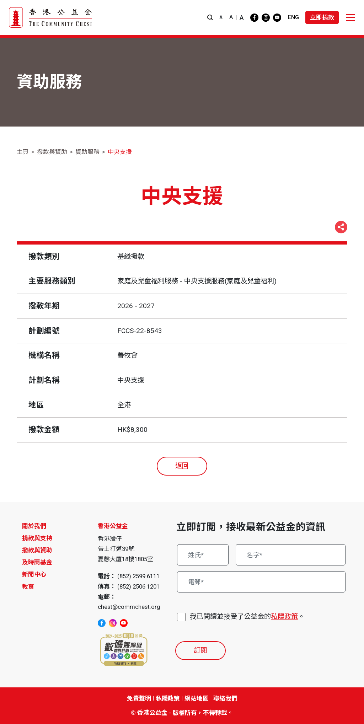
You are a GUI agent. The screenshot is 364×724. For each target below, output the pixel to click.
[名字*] (291, 554)
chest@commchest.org (129, 606)
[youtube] (277, 18)
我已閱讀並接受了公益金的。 (247, 617)
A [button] (221, 17)
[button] (210, 17)
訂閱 (200, 650)
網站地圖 (196, 698)
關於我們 (34, 526)
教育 (28, 586)
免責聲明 (139, 698)
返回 (182, 466)
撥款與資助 (52, 151)
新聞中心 (34, 574)
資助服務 (87, 151)
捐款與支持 (37, 538)
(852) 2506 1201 (138, 586)
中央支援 (120, 151)
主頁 (23, 151)
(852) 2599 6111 (138, 576)
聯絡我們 (225, 698)
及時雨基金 (37, 562)
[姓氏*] (203, 554)
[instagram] (266, 18)
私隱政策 (284, 616)
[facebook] (254, 18)
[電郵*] (261, 581)
